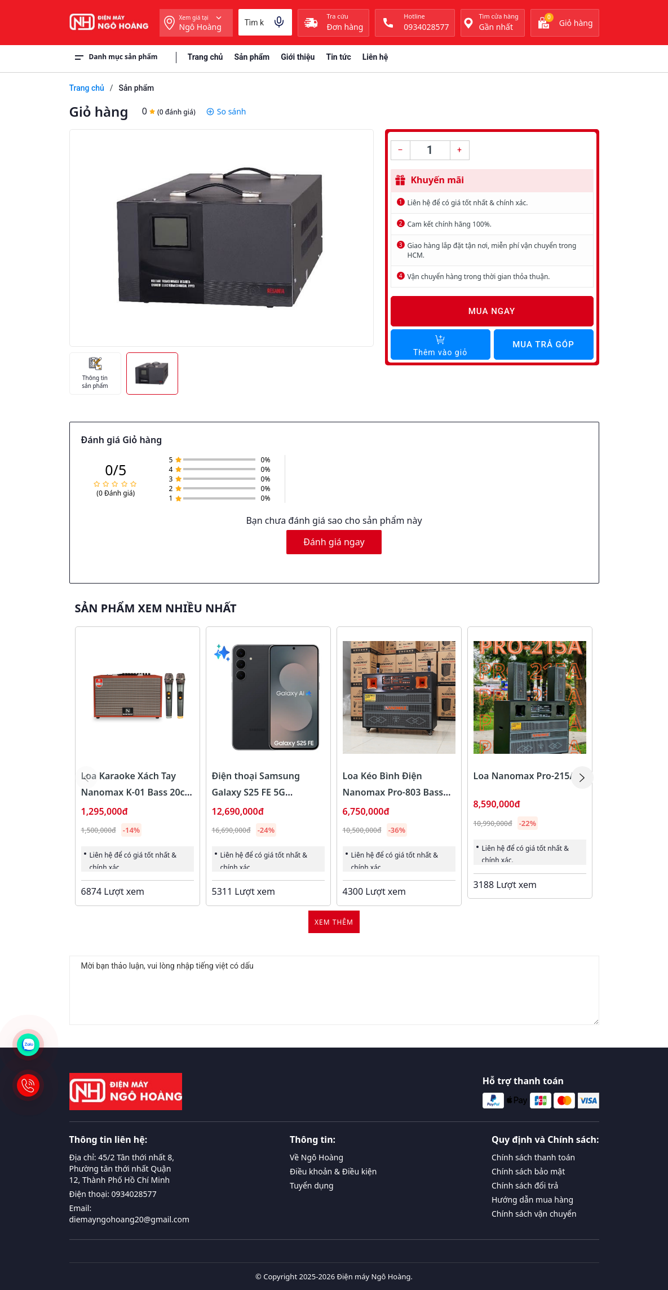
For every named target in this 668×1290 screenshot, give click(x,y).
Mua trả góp (543, 344)
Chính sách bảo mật (528, 1171)
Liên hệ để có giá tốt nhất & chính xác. (468, 202)
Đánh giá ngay (334, 542)
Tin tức (338, 56)
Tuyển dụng (312, 1185)
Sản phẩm (251, 56)
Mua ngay (492, 311)
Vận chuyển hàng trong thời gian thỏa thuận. (479, 276)
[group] (221, 238)
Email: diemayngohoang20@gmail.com (129, 1214)
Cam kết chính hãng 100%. (450, 224)
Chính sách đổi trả (525, 1185)
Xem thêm (334, 922)
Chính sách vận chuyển (534, 1213)
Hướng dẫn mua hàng (532, 1199)
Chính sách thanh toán (533, 1157)
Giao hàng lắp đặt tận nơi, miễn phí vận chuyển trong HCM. (492, 250)
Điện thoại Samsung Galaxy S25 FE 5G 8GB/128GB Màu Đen (257, 792)
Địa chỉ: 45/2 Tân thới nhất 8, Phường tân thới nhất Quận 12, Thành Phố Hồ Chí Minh (122, 1168)
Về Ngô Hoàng (316, 1157)
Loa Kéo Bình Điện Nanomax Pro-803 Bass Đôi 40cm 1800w (393, 792)
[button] (582, 777)
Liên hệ (375, 56)
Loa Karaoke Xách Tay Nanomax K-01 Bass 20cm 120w (137, 792)
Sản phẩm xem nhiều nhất (156, 608)
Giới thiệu (298, 56)
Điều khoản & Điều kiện (333, 1171)
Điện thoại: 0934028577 (113, 1194)
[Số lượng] (430, 150)
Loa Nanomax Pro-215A (525, 776)
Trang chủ (205, 56)
